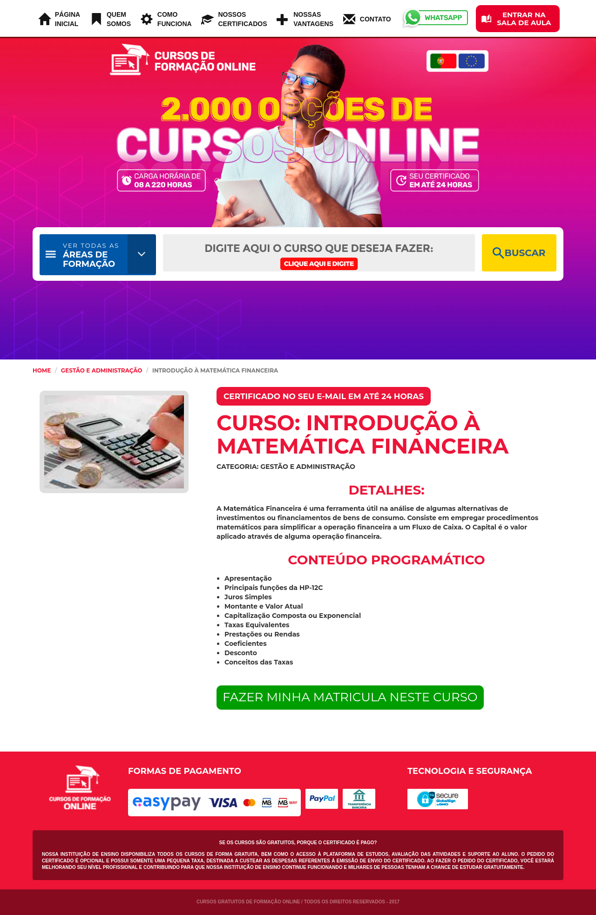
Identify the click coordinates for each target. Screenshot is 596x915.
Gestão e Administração (101, 370)
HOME (42, 370)
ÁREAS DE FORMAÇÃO (91, 255)
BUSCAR (519, 253)
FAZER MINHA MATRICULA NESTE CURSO (350, 697)
